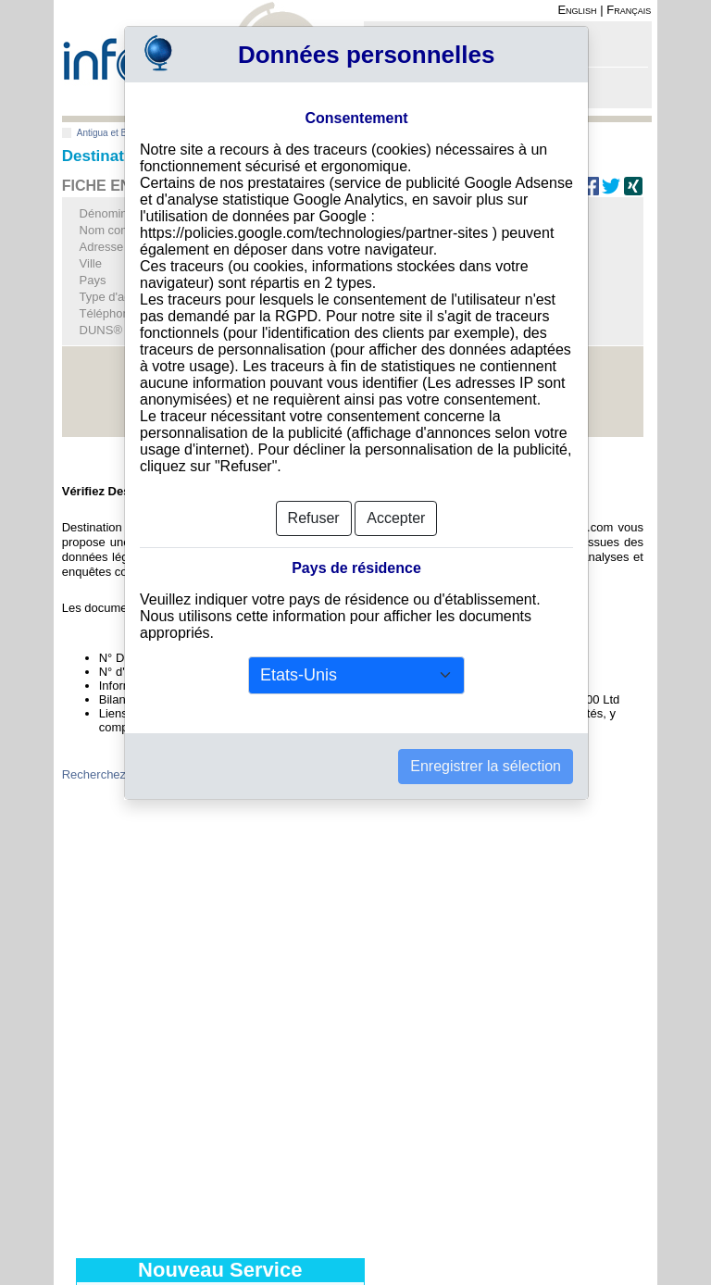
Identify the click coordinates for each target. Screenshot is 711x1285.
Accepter (396, 518)
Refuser (314, 518)
